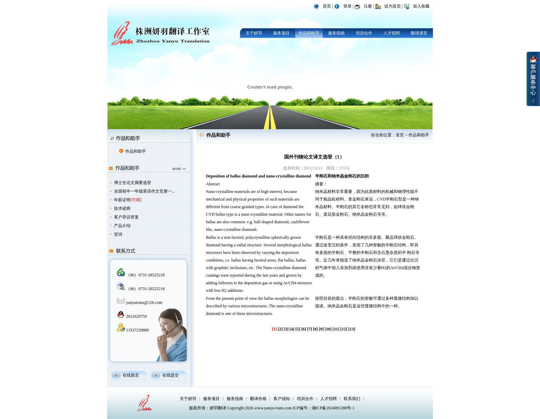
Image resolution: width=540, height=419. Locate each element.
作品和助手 (309, 33)
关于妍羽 (254, 33)
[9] (321, 329)
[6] (303, 329)
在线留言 (131, 375)
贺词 (118, 234)
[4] (292, 329)
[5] (297, 329)
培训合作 (364, 33)
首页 (327, 6)
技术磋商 (122, 208)
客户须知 (281, 398)
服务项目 (281, 33)
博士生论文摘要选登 (132, 182)
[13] (351, 329)
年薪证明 (122, 199)
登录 (347, 6)
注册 (368, 6)
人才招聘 (391, 33)
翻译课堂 (419, 33)
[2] (280, 329)
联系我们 (352, 398)
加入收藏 (421, 6)
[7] (309, 329)
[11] (336, 329)
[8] (315, 329)
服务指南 (336, 33)
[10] (328, 329)
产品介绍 (122, 225)
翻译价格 (258, 398)
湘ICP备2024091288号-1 (333, 408)
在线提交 (170, 375)
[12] (343, 329)
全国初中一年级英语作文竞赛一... (144, 191)
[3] (286, 329)
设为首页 (392, 6)
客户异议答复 (126, 217)
